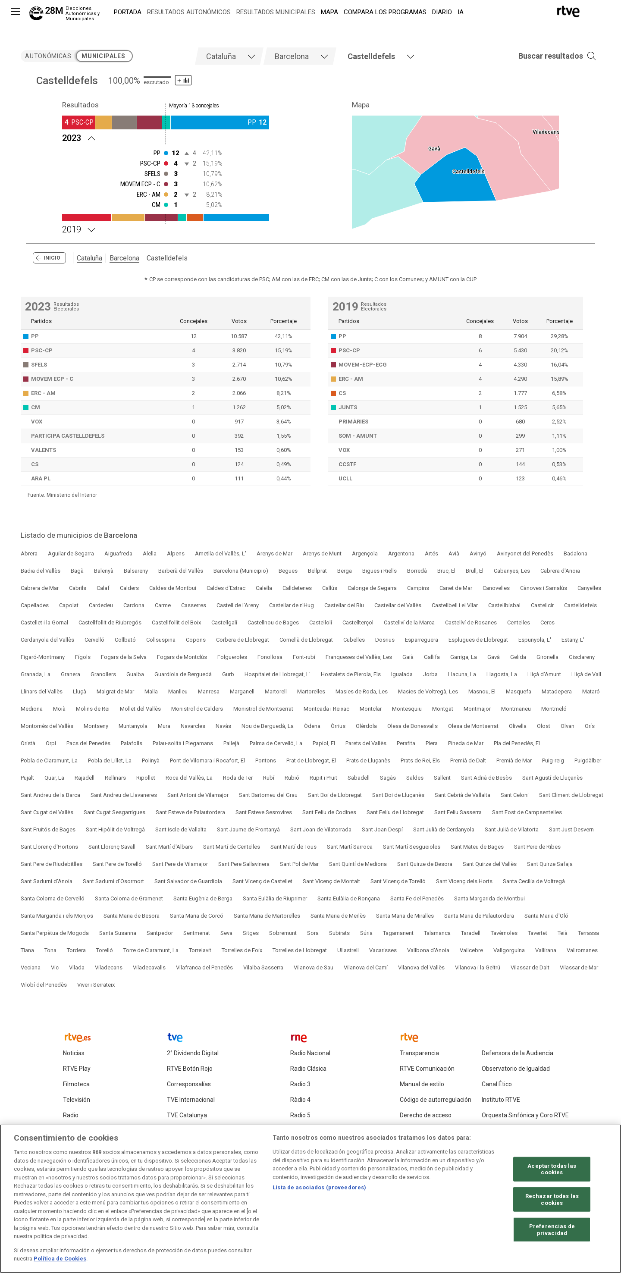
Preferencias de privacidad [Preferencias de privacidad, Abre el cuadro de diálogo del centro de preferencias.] (552, 1229)
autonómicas (48, 56)
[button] (544, 56)
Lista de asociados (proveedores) (319, 1188)
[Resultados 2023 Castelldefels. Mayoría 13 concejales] (165, 137)
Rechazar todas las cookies (552, 1199)
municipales (103, 56)
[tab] (229, 56)
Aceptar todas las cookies (551, 1169)
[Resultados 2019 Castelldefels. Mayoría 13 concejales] (165, 228)
